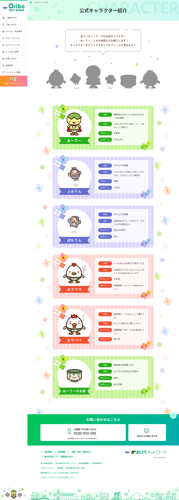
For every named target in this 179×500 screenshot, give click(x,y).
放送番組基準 (97, 463)
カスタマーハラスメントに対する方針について (57, 477)
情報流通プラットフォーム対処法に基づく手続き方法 (59, 472)
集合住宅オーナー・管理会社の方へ (59, 456)
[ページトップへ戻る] (173, 415)
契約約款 (60, 468)
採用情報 (61, 451)
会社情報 (48, 451)
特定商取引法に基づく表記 (75, 468)
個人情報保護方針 (46, 463)
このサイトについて (47, 468)
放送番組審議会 (84, 463)
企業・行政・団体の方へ (82, 451)
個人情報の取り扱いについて (65, 463)
